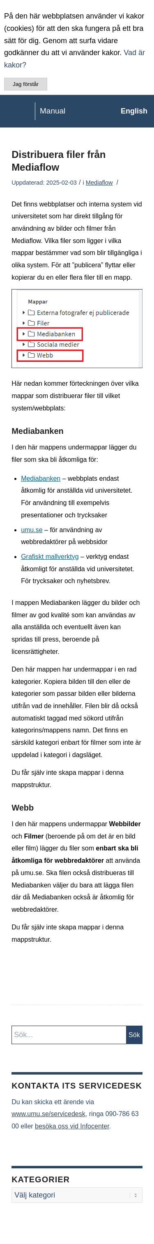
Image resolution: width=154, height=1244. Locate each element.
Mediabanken (40, 478)
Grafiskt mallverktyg (49, 556)
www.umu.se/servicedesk (48, 1113)
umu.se (31, 529)
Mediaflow (99, 182)
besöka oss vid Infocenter (72, 1126)
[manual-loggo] (61, 111)
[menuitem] (130, 111)
